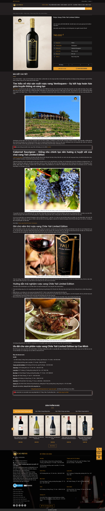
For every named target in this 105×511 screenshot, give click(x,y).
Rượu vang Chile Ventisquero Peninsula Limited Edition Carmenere (85, 438)
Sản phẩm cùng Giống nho (42, 411)
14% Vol (73, 53)
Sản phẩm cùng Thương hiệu (23, 411)
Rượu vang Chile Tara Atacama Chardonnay (36, 438)
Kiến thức (88, 4)
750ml (72, 42)
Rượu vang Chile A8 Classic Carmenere (27, 223)
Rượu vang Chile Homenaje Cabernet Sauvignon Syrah (20, 438)
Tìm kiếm (88, 8)
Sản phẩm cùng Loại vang (62, 411)
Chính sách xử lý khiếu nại (19, 497)
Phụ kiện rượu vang (54, 4)
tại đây (49, 147)
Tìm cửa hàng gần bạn (47, 505)
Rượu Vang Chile (75, 56)
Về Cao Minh (84, 1)
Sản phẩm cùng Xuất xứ (82, 411)
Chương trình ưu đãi (79, 4)
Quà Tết (70, 4)
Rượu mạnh (64, 4)
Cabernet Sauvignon (76, 48)
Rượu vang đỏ (74, 51)
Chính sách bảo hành (18, 495)
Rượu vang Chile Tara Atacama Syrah (52, 438)
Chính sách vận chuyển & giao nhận (21, 501)
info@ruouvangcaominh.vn (21, 460)
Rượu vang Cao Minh (63, 392)
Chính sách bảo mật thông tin (20, 499)
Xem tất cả (52, 445)
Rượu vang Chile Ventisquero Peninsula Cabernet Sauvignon (69, 438)
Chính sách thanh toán (18, 503)
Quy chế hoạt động (17, 489)
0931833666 (16, 1)
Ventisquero (74, 45)
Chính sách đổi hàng (17, 493)
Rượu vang (45, 4)
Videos (89, 1)
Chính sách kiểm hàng (18, 491)
